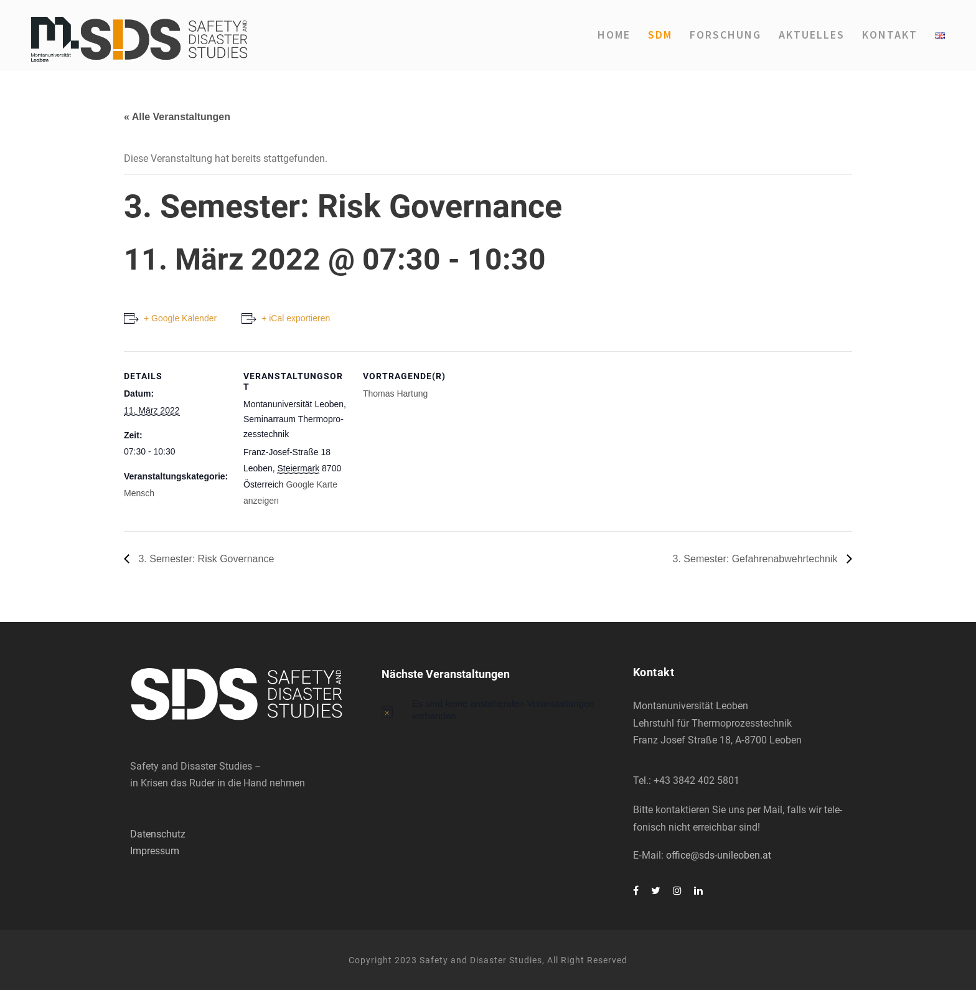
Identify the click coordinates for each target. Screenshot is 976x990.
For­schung (725, 34)
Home (614, 34)
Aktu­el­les (812, 34)
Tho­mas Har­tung (395, 393)
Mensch (139, 493)
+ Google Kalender (180, 318)
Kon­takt (889, 34)
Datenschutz (157, 834)
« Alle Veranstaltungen (177, 116)
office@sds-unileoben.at (718, 855)
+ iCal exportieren (295, 318)
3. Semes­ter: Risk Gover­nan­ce (205, 559)
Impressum (154, 851)
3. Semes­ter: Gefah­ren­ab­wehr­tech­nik (756, 559)
